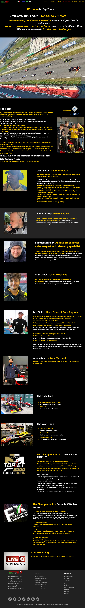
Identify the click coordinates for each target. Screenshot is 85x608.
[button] (30, 1)
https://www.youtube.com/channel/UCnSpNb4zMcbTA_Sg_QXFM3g (52, 556)
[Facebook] (14, 599)
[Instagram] (28, 599)
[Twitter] (24, 599)
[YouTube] (19, 599)
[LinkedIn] (33, 599)
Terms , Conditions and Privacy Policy (57, 604)
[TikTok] (10, 599)
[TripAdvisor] (37, 599)
